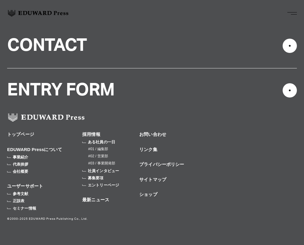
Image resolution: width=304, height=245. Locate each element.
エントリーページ (100, 185)
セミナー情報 (21, 208)
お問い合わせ (152, 134)
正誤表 (15, 201)
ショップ (148, 194)
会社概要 (17, 171)
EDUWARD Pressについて (34, 149)
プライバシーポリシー (161, 164)
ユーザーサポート (25, 186)
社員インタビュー (100, 171)
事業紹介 (17, 157)
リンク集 (148, 149)
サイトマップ (152, 179)
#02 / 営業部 (98, 156)
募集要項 (93, 178)
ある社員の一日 (98, 142)
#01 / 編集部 (98, 149)
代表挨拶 (17, 164)
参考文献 (17, 193)
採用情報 (91, 134)
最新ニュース (95, 199)
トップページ (20, 134)
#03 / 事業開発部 (101, 163)
